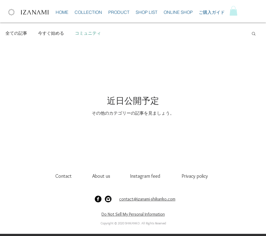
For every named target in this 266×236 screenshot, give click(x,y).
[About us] (102, 176)
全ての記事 (16, 33)
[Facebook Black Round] (98, 199)
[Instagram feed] (145, 176)
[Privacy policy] (196, 176)
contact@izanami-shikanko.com (147, 199)
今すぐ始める (51, 33)
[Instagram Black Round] (108, 199)
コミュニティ (88, 33)
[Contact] (65, 176)
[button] (233, 11)
